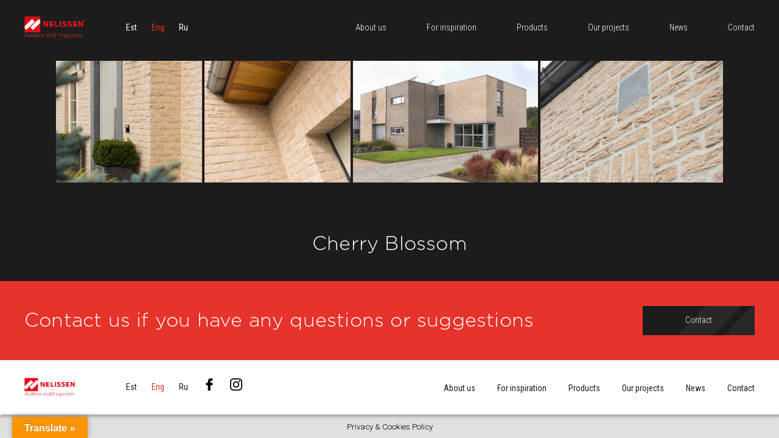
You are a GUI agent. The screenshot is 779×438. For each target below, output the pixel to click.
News (695, 388)
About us (459, 388)
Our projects (643, 388)
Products (584, 388)
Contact (741, 388)
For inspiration (522, 388)
